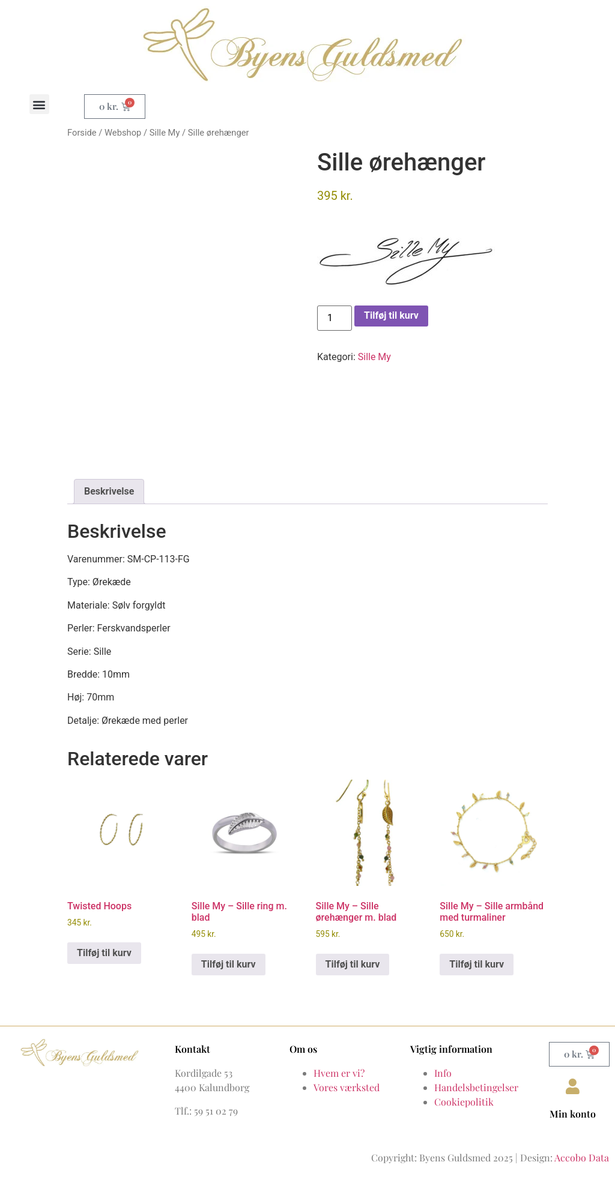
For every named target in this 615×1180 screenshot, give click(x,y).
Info (443, 1073)
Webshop (123, 132)
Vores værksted (347, 1087)
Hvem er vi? (339, 1073)
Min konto (573, 1113)
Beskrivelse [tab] (109, 491)
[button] (39, 104)
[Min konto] (573, 1086)
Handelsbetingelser (476, 1087)
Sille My (165, 132)
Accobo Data (581, 1157)
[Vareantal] (334, 318)
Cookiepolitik (464, 1101)
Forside (82, 132)
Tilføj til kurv (391, 315)
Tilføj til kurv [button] (104, 953)
